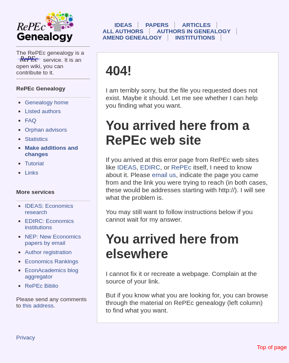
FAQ (30, 120)
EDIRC (150, 167)
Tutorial (34, 163)
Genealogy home (47, 102)
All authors (123, 31)
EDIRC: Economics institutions (49, 224)
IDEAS (123, 25)
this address (38, 305)
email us (164, 174)
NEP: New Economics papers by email (53, 239)
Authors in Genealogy (193, 31)
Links (31, 173)
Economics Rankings (51, 261)
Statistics (36, 139)
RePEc (181, 167)
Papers (157, 25)
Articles (196, 25)
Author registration (48, 252)
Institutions (195, 37)
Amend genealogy (132, 37)
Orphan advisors (46, 130)
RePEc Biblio (41, 286)
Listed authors (43, 111)
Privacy (25, 337)
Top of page (272, 347)
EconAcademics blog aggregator (51, 273)
